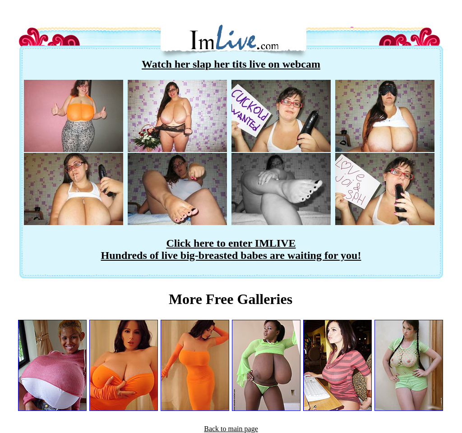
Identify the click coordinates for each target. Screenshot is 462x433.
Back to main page (231, 429)
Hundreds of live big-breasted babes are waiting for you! (231, 255)
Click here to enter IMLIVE (231, 243)
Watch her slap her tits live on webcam (231, 64)
